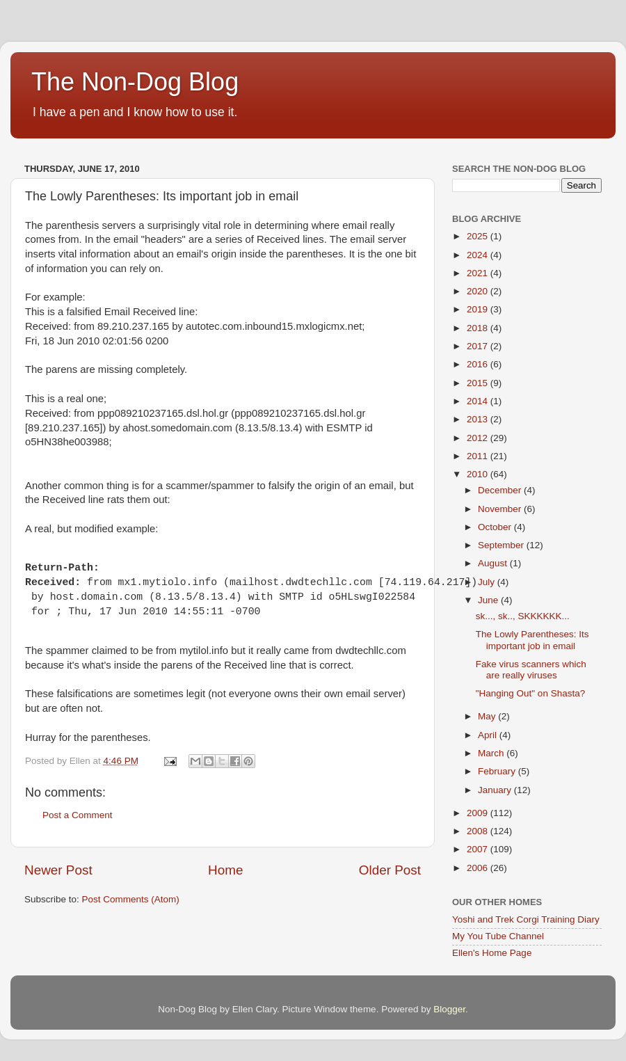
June (489, 600)
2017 (478, 346)
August (494, 563)
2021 (478, 273)
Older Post (390, 870)
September (502, 545)
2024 (478, 255)
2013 (478, 419)
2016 (478, 364)
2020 (478, 291)
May (488, 716)
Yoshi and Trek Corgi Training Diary (526, 919)
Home (225, 870)
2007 (478, 849)
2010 (478, 474)
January (496, 790)
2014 (478, 401)
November (501, 509)
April (488, 735)
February (498, 771)
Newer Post (58, 870)
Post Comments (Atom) (130, 899)
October (496, 527)
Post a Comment (77, 815)
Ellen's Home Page (491, 953)
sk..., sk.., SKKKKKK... (523, 616)
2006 (478, 868)
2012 (478, 438)
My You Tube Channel (498, 936)
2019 (478, 309)
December (501, 490)
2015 (478, 383)
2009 (478, 813)
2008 (478, 831)
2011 (478, 456)
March (492, 753)
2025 (478, 236)
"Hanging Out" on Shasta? (530, 693)
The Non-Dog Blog (135, 81)
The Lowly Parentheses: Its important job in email (532, 640)
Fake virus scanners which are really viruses (531, 669)
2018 (478, 328)
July (487, 582)
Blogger (449, 1009)
